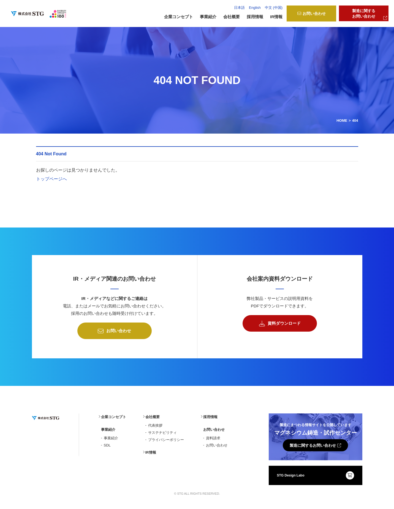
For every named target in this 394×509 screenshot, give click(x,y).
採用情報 (255, 16)
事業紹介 (111, 437)
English (255, 8)
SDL (107, 444)
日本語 (239, 8)
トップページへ (51, 177)
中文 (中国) (273, 8)
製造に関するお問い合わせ (369, 14)
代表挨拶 (155, 424)
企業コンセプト (178, 16)
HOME (341, 119)
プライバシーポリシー (166, 438)
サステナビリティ (162, 431)
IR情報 (276, 16)
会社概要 (152, 415)
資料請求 (213, 437)
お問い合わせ (311, 13)
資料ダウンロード (280, 322)
